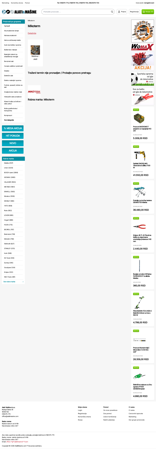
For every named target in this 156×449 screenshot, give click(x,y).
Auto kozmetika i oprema (12, 45)
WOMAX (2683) (9, 177)
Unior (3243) (8, 168)
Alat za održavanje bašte (12, 40)
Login (80, 410)
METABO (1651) (9, 187)
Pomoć (27, 3)
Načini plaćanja (109, 420)
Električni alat (8, 76)
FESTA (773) (8, 225)
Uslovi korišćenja (109, 417)
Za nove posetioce (110, 410)
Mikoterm (31, 20)
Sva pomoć (107, 413)
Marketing (5, 3)
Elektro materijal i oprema (12, 80)
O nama (131, 410)
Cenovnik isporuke (136, 413)
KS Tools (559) (9, 258)
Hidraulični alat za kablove (12, 97)
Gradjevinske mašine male (13, 92)
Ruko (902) (8, 210)
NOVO (13, 143)
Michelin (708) (9, 239)
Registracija (82, 413)
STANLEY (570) (9, 248)
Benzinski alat (8, 61)
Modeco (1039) (9, 196)
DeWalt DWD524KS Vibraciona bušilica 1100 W (141, 165)
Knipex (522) (8, 272)
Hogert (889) (8, 220)
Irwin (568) (8, 253)
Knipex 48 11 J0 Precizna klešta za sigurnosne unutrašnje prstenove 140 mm (142, 238)
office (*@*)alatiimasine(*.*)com (17, 442)
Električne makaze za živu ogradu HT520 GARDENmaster (142, 387)
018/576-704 (73, 3)
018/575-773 (64, 3)
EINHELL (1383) (9, 192)
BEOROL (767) (9, 229)
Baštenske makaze (10, 50)
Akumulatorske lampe (11, 31)
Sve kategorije (9, 120)
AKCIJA (13, 150)
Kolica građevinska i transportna (10, 109)
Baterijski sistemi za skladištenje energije (11, 55)
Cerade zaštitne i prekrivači (13, 66)
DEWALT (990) (9, 201)
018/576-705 (83, 3)
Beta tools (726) (9, 234)
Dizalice (6, 71)
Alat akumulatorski (10, 35)
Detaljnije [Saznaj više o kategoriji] (32, 33)
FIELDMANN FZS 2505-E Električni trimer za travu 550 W (142, 313)
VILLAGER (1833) (10, 182)
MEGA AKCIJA (13, 128)
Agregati (7, 26)
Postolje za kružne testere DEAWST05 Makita (142, 201)
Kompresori (8, 115)
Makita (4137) (8, 163)
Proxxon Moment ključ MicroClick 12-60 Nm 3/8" (141, 350)
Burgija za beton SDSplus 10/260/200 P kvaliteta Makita (142, 276)
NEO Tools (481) (9, 277)
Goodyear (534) (9, 267)
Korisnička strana (17, 3)
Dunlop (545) (8, 263)
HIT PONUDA (13, 135)
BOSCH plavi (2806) (11, 172)
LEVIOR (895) (8, 215)
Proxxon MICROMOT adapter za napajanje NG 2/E (142, 129)
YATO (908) (8, 206)
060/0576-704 (94, 3)
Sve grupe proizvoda (136, 420)
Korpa (80, 420)
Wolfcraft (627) (9, 244)
